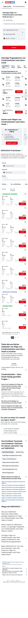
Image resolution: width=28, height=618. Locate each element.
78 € (10, 17)
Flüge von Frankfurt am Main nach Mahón (13, 497)
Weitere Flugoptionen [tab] (8, 472)
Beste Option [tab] (13, 66)
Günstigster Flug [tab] (5, 66)
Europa (12, 580)
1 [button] (12, 337)
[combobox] (8, 20)
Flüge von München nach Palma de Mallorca (13, 489)
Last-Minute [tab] (19, 66)
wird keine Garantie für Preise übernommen (12, 564)
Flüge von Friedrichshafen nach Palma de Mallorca (13, 500)
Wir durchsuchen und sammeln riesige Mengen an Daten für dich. (14, 571)
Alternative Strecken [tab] (7, 452)
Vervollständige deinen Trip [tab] (9, 469)
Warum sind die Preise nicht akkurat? (14, 575)
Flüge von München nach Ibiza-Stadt (11, 495)
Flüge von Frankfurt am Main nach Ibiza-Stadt (14, 491)
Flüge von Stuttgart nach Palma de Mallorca (13, 485)
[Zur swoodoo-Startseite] (10, 2)
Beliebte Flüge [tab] (20, 452)
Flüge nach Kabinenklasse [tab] (9, 459)
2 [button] (15, 337)
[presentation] (13, 16)
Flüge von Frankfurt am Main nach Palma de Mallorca (13, 482)
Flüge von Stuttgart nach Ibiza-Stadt (11, 493)
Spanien (17, 580)
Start (8, 580)
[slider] (26, 180)
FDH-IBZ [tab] (14, 364)
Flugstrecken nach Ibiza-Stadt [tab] (10, 462)
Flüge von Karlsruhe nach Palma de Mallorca (13, 487)
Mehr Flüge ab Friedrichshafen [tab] (10, 465)
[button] (2, 2)
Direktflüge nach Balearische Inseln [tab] (12, 455)
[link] (12, 143)
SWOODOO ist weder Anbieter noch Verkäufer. (14, 568)
